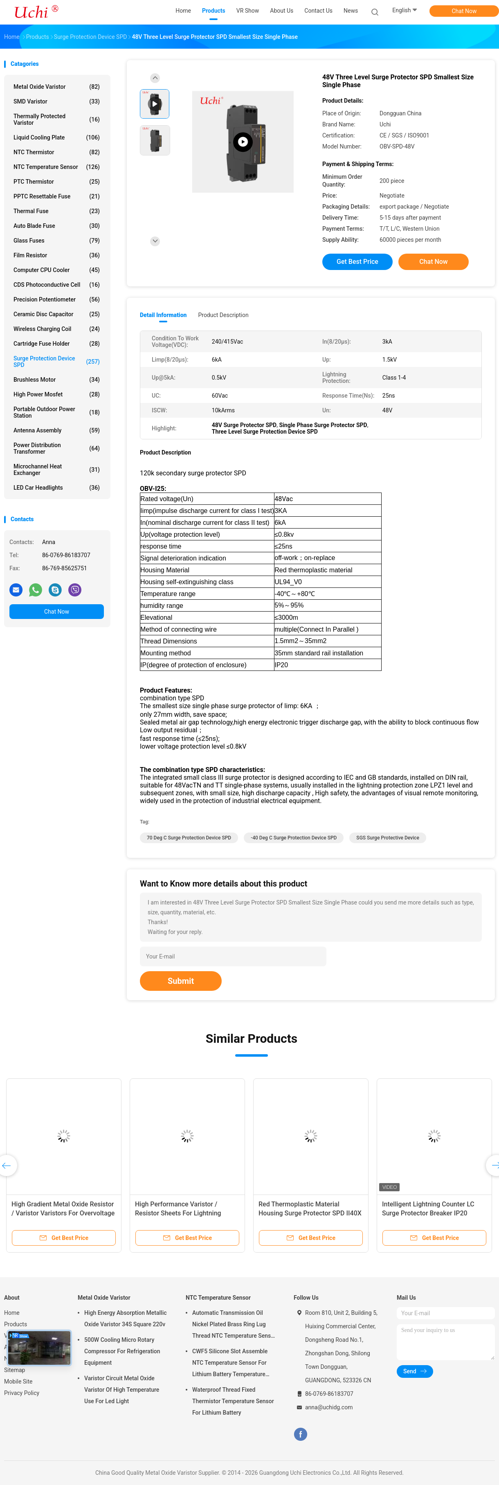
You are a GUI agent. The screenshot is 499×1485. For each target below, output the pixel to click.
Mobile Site (18, 1381)
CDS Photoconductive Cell (56, 285)
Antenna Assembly (56, 430)
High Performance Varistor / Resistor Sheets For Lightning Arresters (178, 1213)
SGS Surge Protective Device (387, 838)
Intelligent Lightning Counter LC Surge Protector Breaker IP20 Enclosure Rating (428, 1213)
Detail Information (163, 315)
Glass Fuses (56, 240)
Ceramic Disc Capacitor (56, 314)
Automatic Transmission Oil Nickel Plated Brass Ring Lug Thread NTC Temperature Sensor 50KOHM (234, 1325)
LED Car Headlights (56, 488)
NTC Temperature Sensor (56, 167)
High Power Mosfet (56, 394)
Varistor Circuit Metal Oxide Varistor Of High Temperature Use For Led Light (121, 1389)
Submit (181, 981)
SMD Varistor (56, 101)
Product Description (223, 315)
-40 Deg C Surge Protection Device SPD (294, 838)
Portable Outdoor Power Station (56, 412)
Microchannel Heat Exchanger (56, 469)
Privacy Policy (21, 1393)
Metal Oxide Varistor (56, 87)
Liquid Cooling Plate (56, 137)
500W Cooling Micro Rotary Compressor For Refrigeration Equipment (122, 1351)
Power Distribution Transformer (56, 448)
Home (12, 1313)
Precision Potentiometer (56, 299)
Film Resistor (56, 255)
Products (15, 1324)
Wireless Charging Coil (56, 329)
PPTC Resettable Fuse (56, 196)
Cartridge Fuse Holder (56, 344)
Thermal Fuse (56, 211)
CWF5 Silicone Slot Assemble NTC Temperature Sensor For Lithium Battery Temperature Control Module (229, 1364)
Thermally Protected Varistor (56, 119)
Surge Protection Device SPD (56, 361)
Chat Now (464, 11)
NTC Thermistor (56, 152)
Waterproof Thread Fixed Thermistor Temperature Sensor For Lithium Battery (233, 1401)
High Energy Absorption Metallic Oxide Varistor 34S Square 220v (125, 1319)
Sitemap (14, 1370)
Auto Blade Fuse (56, 226)
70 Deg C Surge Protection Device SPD (189, 838)
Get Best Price (357, 262)
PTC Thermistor (56, 182)
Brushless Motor (56, 380)
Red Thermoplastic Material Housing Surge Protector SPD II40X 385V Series (310, 1213)
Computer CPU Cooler (56, 270)
